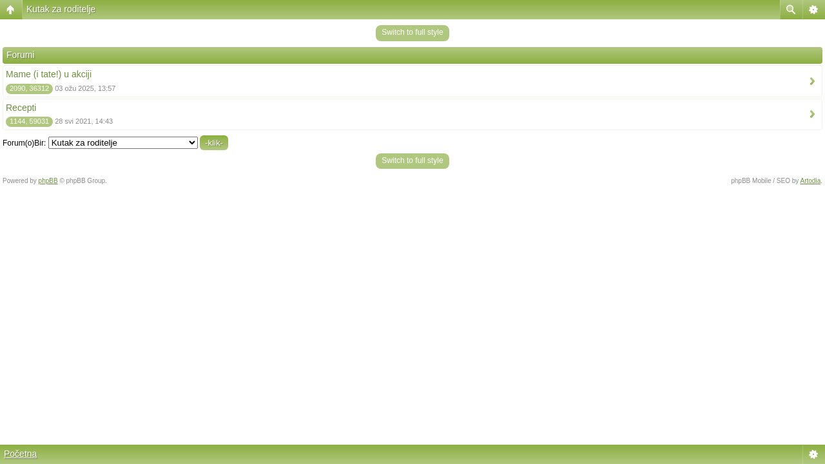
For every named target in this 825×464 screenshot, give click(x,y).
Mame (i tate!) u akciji (49, 74)
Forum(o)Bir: (24, 143)
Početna (20, 454)
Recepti (21, 107)
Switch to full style (412, 32)
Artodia (811, 180)
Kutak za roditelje (60, 9)
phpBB (48, 180)
